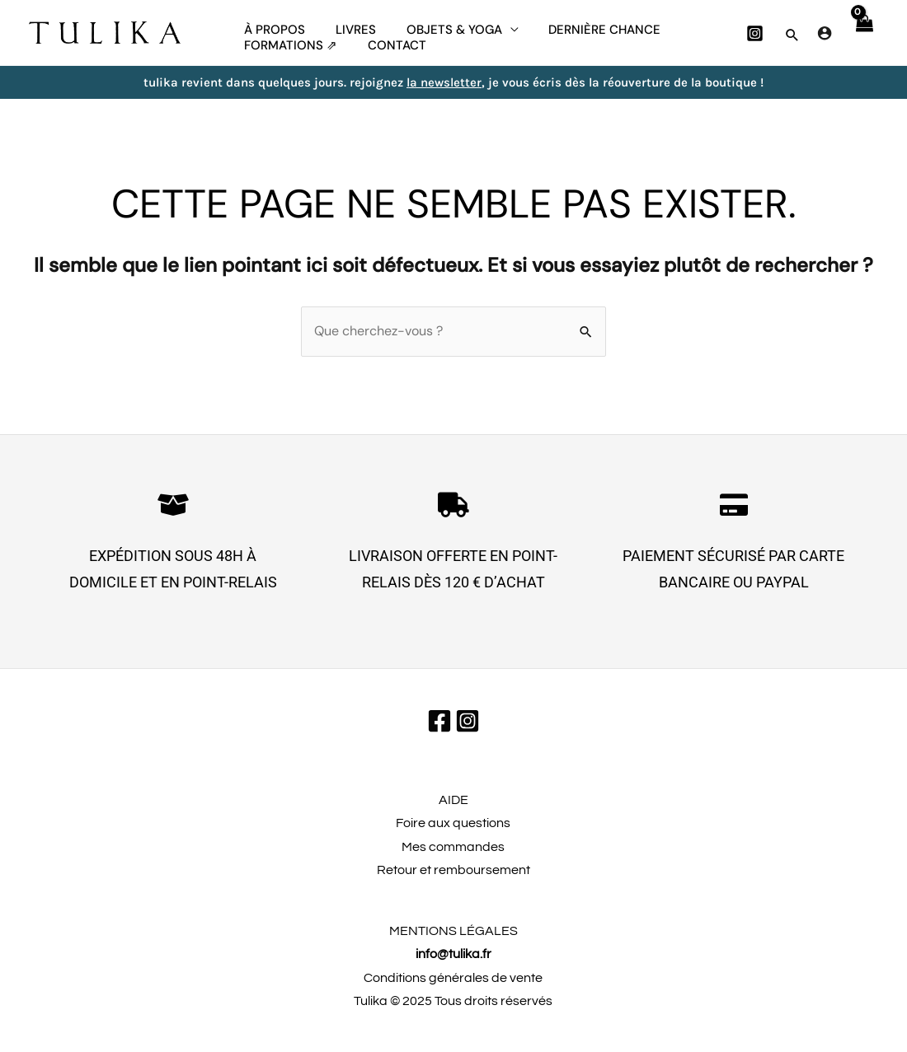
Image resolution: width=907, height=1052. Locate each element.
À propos (272, 24)
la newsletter (444, 91)
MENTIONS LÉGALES (453, 940)
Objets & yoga (440, 24)
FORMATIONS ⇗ (288, 62)
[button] (792, 39)
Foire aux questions (453, 832)
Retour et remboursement (453, 879)
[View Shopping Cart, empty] (863, 37)
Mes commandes (453, 856)
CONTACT (389, 62)
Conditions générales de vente (453, 987)
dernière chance (585, 24)
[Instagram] (755, 37)
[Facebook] (439, 730)
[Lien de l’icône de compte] (824, 37)
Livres (347, 24)
